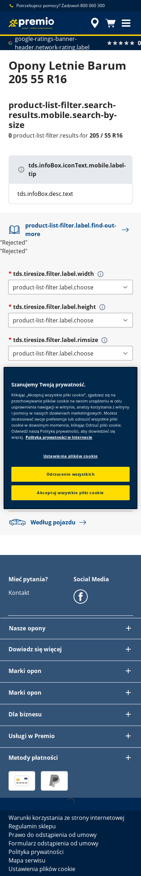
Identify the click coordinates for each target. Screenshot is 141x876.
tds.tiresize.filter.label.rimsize (55, 340)
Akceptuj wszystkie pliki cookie (70, 492)
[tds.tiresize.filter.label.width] (70, 287)
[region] (70, 438)
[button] (126, 23)
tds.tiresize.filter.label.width (53, 274)
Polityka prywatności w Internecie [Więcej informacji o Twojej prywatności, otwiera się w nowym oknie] (59, 437)
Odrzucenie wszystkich (71, 474)
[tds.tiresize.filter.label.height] (70, 320)
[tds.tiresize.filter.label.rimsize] (70, 353)
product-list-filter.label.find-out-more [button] (70, 229)
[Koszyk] (110, 23)
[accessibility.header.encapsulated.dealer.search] (94, 23)
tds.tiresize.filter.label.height (54, 307)
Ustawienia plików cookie (70, 456)
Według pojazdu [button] (49, 522)
